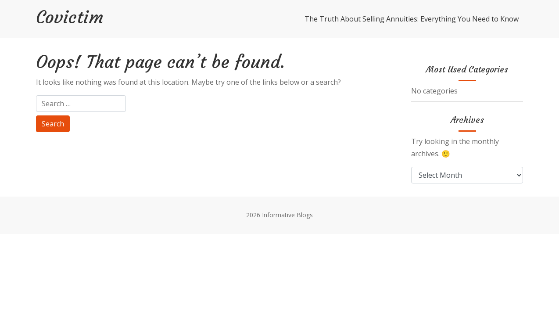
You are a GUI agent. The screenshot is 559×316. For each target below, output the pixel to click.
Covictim (70, 17)
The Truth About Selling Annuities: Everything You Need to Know (412, 19)
